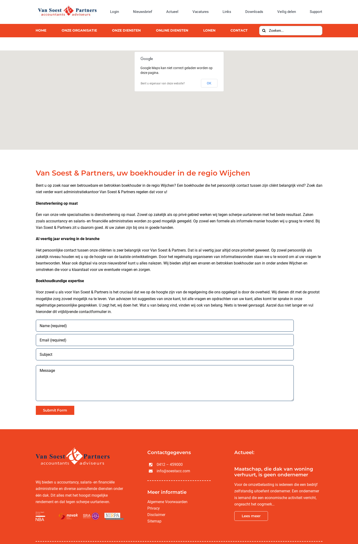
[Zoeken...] (290, 30)
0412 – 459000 (170, 464)
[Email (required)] (165, 340)
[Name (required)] (165, 326)
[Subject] (165, 354)
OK (209, 83)
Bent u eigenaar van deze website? (163, 83)
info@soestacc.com (173, 471)
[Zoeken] (264, 30)
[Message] (165, 383)
